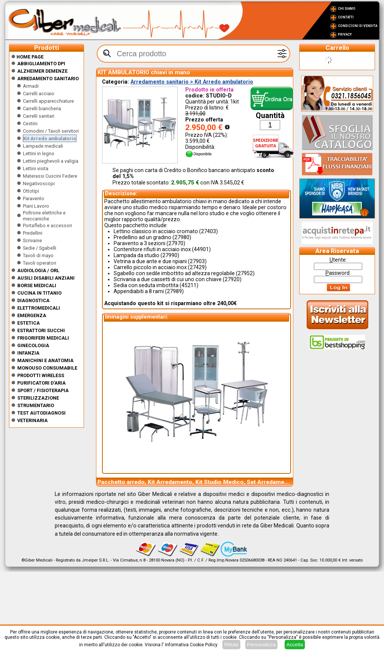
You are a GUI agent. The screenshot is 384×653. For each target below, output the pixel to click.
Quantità (270, 115)
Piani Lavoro (36, 206)
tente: (338, 260)
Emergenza (31, 315)
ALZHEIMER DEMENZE (42, 71)
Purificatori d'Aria (41, 383)
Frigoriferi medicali (43, 338)
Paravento (33, 198)
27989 (174, 291)
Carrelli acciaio (38, 93)
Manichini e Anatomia (45, 360)
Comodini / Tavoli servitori (51, 131)
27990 (169, 255)
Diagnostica (33, 300)
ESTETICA (28, 323)
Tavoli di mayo (38, 255)
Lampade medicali (43, 146)
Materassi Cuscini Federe (50, 176)
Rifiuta (231, 644)
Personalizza (261, 644)
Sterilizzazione (38, 398)
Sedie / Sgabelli (39, 248)
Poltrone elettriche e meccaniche (44, 216)
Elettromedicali (38, 308)
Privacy (345, 34)
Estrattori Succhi (41, 330)
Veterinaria (32, 420)
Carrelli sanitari (38, 116)
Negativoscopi (39, 183)
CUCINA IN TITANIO (39, 293)
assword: (338, 273)
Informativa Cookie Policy (191, 644)
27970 (175, 243)
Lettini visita (35, 168)
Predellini (32, 233)
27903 (197, 261)
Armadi (31, 86)
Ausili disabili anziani (46, 278)
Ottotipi (31, 191)
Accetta (294, 644)
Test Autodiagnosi (41, 413)
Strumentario (35, 405)
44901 (201, 249)
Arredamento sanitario (48, 78)
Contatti (346, 17)
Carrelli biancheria (42, 108)
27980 (181, 237)
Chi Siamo (347, 8)
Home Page (27, 57)
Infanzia (28, 353)
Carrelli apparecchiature (48, 101)
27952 (245, 273)
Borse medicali (36, 285)
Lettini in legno (38, 153)
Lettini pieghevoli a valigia (50, 161)
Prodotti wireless (40, 375)
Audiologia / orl (38, 270)
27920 (232, 279)
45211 (189, 285)
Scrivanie (32, 240)
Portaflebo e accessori (47, 225)
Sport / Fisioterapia (43, 390)
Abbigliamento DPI (41, 63)
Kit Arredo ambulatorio (49, 138)
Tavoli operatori (39, 263)
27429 (197, 267)
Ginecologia (33, 345)
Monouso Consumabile (47, 368)
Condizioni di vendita (357, 26)
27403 (208, 231)
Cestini (30, 123)
